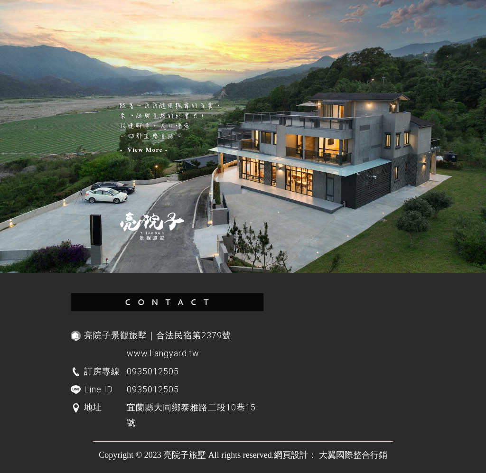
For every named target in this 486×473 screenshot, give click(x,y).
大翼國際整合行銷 (353, 455)
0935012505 (153, 389)
